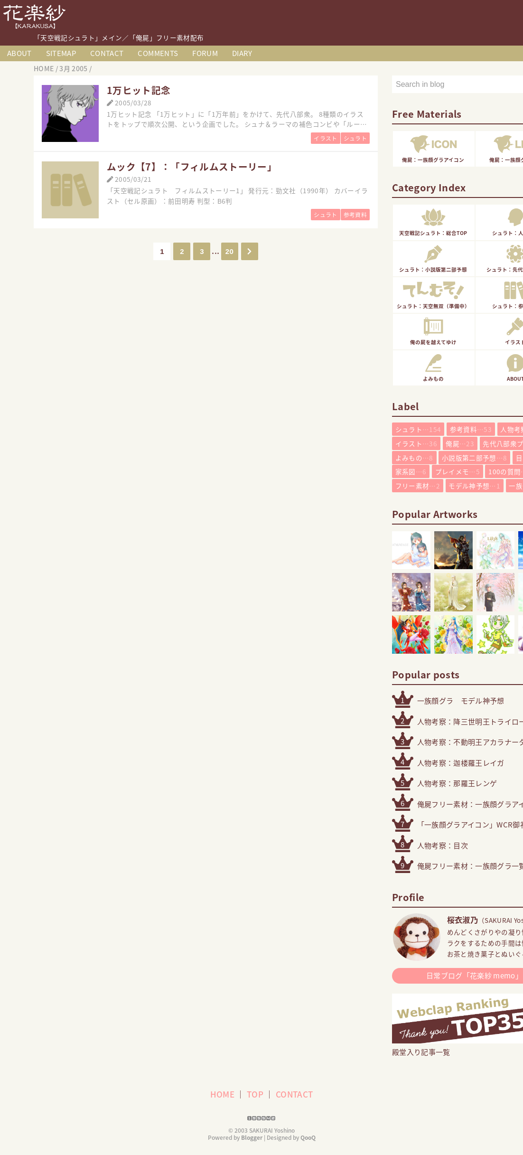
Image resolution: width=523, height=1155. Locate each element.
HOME (222, 1094)
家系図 (411, 471)
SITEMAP (61, 53)
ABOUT (19, 53)
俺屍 (460, 443)
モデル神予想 (474, 485)
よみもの (414, 457)
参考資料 (355, 215)
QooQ (308, 1137)
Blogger (251, 1137)
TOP (255, 1094)
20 (229, 251)
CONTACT (106, 53)
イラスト (325, 138)
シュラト (355, 138)
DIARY (242, 53)
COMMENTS (158, 53)
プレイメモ (457, 471)
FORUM (205, 53)
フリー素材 (417, 485)
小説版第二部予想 (474, 457)
